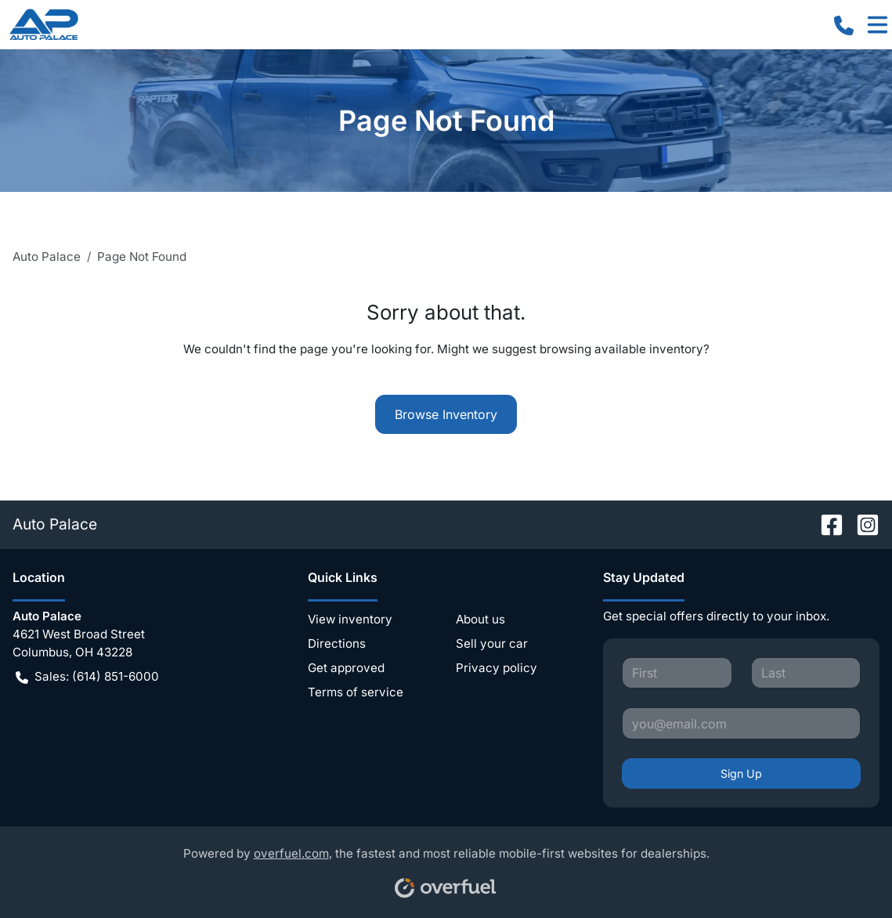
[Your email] (741, 723)
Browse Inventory (446, 414)
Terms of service (355, 692)
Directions (337, 643)
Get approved (346, 667)
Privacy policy (496, 667)
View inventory (350, 619)
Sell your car (492, 643)
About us (480, 619)
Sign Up (741, 773)
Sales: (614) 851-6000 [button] (87, 677)
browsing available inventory (621, 349)
